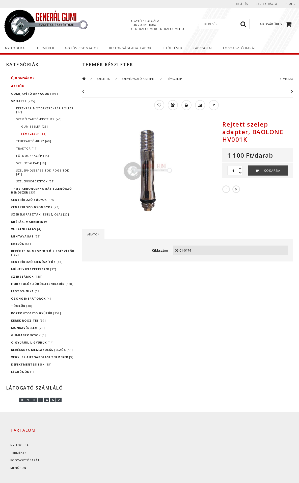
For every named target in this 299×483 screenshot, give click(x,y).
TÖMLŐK (21, 306)
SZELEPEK (23, 101)
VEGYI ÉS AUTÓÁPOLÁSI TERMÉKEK (42, 357)
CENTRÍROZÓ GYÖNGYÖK (35, 207)
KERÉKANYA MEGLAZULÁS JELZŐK (42, 350)
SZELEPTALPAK (31, 163)
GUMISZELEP (34, 126)
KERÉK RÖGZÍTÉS (28, 320)
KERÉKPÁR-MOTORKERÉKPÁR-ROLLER (45, 110)
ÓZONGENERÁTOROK (31, 298)
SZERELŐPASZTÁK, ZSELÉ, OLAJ (40, 214)
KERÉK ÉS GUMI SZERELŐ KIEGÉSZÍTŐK (42, 252)
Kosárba (272, 170)
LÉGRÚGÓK (22, 372)
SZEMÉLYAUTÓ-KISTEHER (39, 119)
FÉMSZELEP (33, 134)
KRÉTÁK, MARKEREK (29, 222)
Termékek (18, 452)
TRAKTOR (27, 148)
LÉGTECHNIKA (26, 291)
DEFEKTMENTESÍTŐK (31, 364)
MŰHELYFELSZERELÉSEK (33, 269)
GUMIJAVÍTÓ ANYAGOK (34, 93)
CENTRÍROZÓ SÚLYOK (33, 200)
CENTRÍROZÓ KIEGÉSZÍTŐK (37, 262)
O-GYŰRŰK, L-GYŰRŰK (32, 342)
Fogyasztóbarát (25, 460)
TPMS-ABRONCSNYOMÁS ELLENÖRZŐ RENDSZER (41, 190)
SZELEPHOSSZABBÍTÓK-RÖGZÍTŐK (42, 172)
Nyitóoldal (20, 445)
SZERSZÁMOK (26, 276)
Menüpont (19, 468)
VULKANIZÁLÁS (26, 229)
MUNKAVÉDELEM (28, 328)
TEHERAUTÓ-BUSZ (33, 141)
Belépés (242, 4)
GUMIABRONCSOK (28, 335)
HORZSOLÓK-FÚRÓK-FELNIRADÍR (42, 284)
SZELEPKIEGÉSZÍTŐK (35, 181)
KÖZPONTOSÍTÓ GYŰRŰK (36, 313)
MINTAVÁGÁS (26, 236)
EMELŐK (21, 244)
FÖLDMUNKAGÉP (32, 156)
